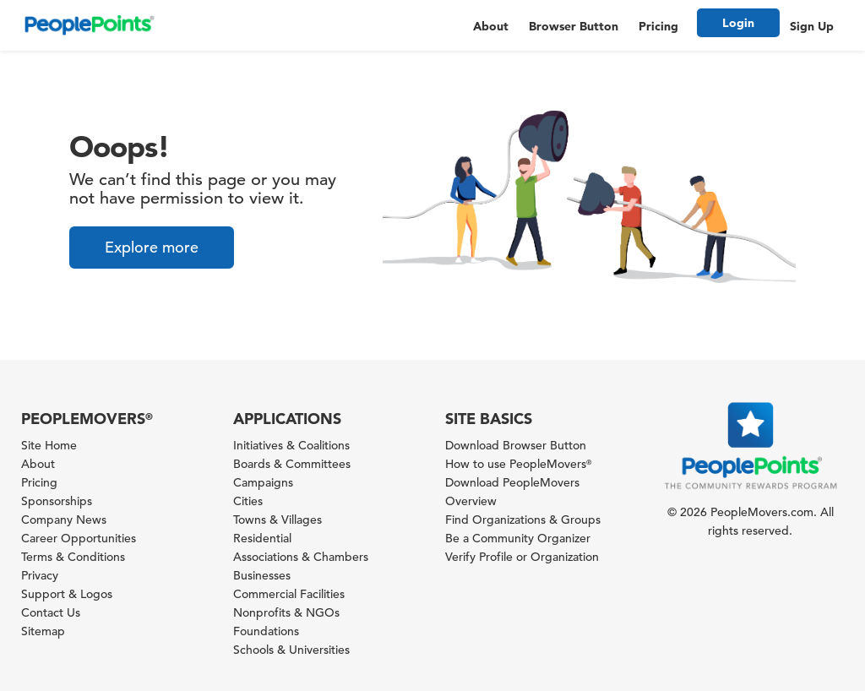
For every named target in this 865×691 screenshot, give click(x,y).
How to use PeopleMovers (518, 463)
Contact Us (50, 612)
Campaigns (263, 482)
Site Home (49, 445)
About (491, 26)
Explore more (152, 247)
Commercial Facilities (289, 593)
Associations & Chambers (300, 556)
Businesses (262, 575)
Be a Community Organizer (517, 538)
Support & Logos (66, 593)
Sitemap (43, 631)
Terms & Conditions (73, 556)
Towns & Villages (277, 519)
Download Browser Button (515, 445)
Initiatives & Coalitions (291, 445)
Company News (63, 519)
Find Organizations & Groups (523, 519)
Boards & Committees (292, 463)
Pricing (658, 26)
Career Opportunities (78, 538)
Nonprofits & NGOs (286, 612)
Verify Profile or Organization (522, 556)
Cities (248, 501)
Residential (262, 538)
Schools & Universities (291, 649)
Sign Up (812, 26)
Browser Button (573, 26)
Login (738, 22)
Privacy (39, 575)
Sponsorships (56, 501)
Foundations (266, 631)
